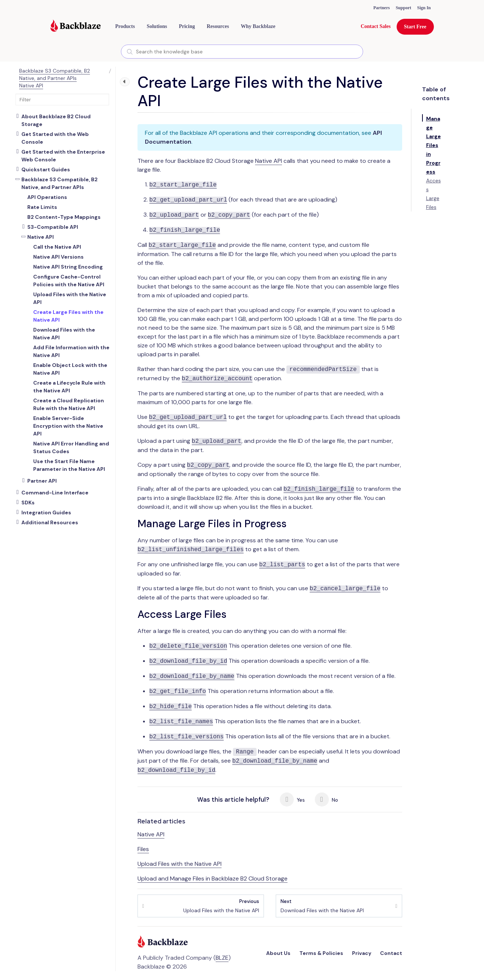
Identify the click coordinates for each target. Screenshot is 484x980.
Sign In (424, 7)
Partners (381, 7)
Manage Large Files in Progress (433, 145)
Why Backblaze (258, 26)
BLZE (222, 958)
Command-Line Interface (54, 492)
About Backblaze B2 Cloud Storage (56, 120)
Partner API (42, 480)
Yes (292, 799)
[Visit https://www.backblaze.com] (76, 27)
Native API (31, 85)
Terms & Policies (321, 953)
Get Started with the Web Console (55, 138)
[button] (125, 26)
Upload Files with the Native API (179, 864)
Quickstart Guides (45, 169)
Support (403, 7)
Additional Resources (49, 522)
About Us (278, 953)
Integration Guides (46, 512)
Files (143, 849)
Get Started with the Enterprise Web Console (63, 155)
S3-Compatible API (52, 227)
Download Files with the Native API (322, 906)
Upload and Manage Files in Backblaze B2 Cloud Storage (212, 878)
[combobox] (242, 52)
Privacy (361, 953)
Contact (391, 953)
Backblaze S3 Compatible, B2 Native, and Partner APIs (54, 74)
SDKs (28, 502)
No (326, 799)
